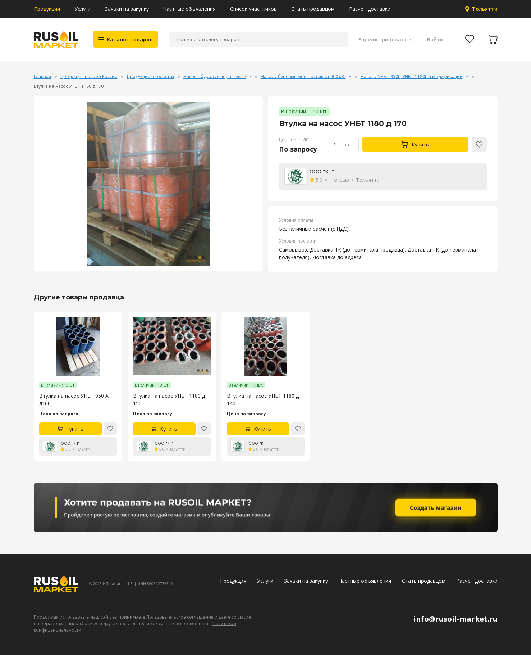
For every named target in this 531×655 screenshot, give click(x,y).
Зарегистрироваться (385, 39)
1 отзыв (339, 179)
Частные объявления (189, 8)
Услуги (82, 8)
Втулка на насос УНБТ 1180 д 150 (169, 399)
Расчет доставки (369, 8)
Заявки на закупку (127, 8)
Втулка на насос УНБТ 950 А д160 (74, 399)
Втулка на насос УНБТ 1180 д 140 (263, 399)
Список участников (253, 8)
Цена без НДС (294, 140)
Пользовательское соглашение (180, 617)
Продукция (47, 8)
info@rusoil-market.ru (455, 619)
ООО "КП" (322, 171)
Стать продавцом (313, 8)
